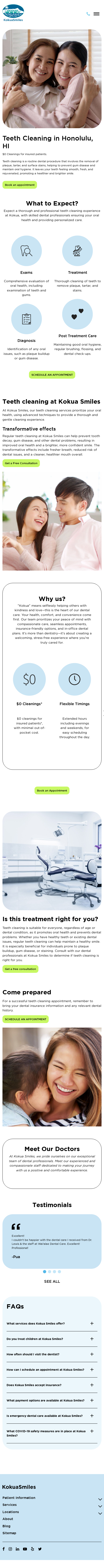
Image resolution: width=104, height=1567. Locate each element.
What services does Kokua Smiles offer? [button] (36, 1323)
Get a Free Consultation (21, 463)
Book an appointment (20, 184)
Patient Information (18, 1498)
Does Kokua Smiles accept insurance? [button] (34, 1385)
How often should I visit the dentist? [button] (33, 1354)
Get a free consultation (20, 968)
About (7, 1519)
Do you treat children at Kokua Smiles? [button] (35, 1339)
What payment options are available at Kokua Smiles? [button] (45, 1400)
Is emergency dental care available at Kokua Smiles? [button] (45, 1415)
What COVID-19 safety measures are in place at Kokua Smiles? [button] (46, 1433)
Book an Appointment (52, 790)
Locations (10, 1512)
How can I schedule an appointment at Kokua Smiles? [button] (45, 1369)
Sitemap (9, 1533)
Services (9, 1504)
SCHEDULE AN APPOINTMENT (52, 374)
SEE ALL (52, 1281)
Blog (6, 1526)
